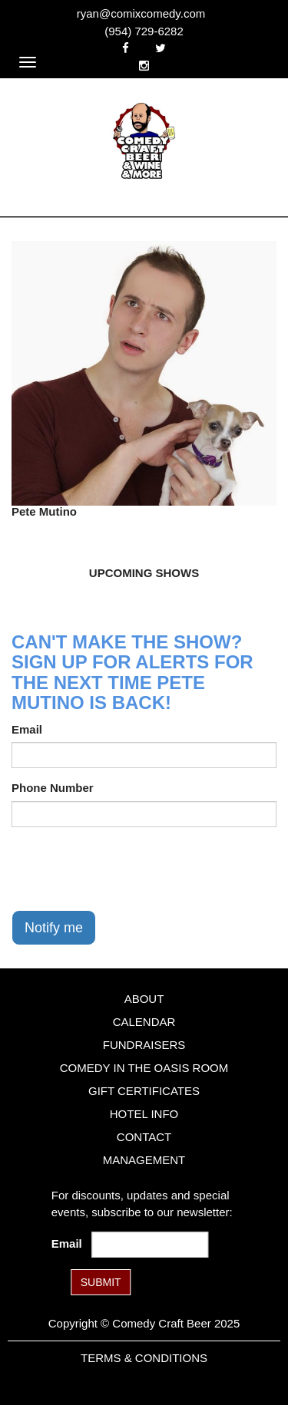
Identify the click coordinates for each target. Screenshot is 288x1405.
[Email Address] (149, 1245)
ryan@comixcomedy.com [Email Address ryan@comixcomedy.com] (141, 13)
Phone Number (53, 787)
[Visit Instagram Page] (144, 65)
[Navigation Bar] (28, 62)
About (144, 998)
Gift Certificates (144, 1090)
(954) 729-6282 (144, 31)
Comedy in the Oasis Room (144, 1067)
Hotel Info (144, 1113)
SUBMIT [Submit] (101, 1282)
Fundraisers (144, 1044)
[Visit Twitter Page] (160, 47)
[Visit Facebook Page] (125, 47)
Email (27, 729)
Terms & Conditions (144, 1357)
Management (144, 1159)
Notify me (54, 927)
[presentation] (128, 869)
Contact (144, 1136)
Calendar (144, 1021)
